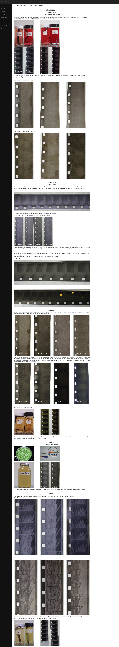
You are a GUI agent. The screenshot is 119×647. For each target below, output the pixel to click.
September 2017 (4, 25)
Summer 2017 (4, 28)
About (20, 2)
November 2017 (4, 22)
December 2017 (4, 20)
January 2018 (4, 17)
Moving (26, 2)
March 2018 (3, 11)
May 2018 (3, 5)
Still (31, 2)
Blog (41, 2)
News (36, 2)
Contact (46, 2)
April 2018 (3, 8)
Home (14, 2)
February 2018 (4, 14)
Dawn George (5, 2)
